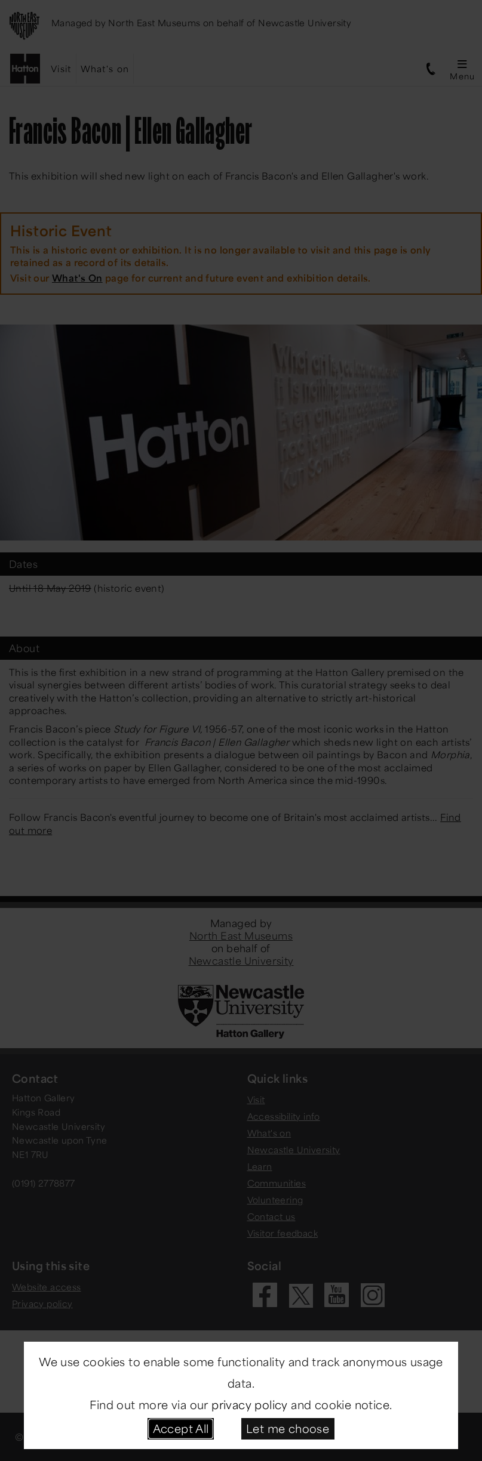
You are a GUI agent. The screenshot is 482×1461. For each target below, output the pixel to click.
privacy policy (249, 1404)
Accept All (181, 1428)
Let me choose (287, 1428)
